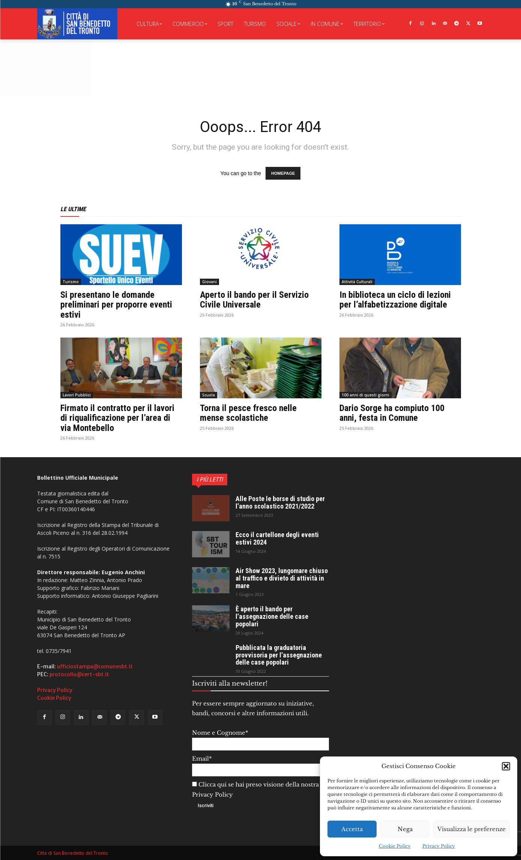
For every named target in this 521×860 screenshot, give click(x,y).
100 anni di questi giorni (365, 395)
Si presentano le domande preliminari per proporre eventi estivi (116, 305)
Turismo (71, 281)
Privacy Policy (438, 846)
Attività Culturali (357, 281)
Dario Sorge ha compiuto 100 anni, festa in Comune (391, 413)
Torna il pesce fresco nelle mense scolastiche (248, 413)
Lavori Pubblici (77, 395)
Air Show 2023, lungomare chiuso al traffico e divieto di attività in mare (282, 578)
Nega (405, 829)
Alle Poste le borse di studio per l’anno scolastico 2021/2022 (280, 502)
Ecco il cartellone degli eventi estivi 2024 (277, 538)
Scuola (208, 395)
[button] (506, 766)
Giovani (209, 281)
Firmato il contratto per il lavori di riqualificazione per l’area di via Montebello (117, 418)
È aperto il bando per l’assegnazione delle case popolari (272, 616)
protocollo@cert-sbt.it (79, 674)
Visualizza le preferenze (471, 829)
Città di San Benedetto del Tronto (72, 853)
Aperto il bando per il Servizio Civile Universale (254, 300)
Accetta (352, 829)
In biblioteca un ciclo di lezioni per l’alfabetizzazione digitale (395, 300)
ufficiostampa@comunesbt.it (95, 666)
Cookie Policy (395, 846)
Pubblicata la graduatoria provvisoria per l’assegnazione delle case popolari (279, 655)
